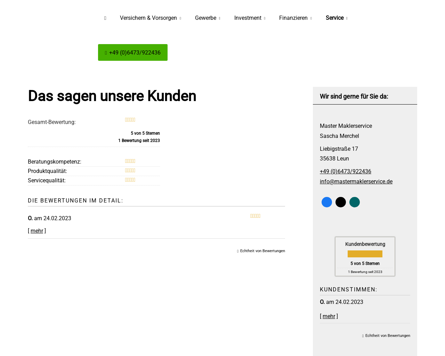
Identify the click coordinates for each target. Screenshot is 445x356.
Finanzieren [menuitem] (293, 18)
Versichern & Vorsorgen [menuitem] (148, 18)
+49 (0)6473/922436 (345, 171)
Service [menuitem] (334, 18)
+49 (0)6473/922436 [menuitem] (133, 52)
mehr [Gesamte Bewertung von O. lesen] (329, 316)
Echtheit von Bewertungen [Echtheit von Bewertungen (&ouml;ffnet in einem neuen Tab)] (387, 335)
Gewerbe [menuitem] (205, 18)
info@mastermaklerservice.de (356, 181)
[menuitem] (105, 17)
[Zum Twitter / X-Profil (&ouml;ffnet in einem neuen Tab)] (340, 202)
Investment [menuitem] (247, 18)
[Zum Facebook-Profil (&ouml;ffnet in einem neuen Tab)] (327, 202)
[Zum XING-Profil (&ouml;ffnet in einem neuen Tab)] (354, 202)
